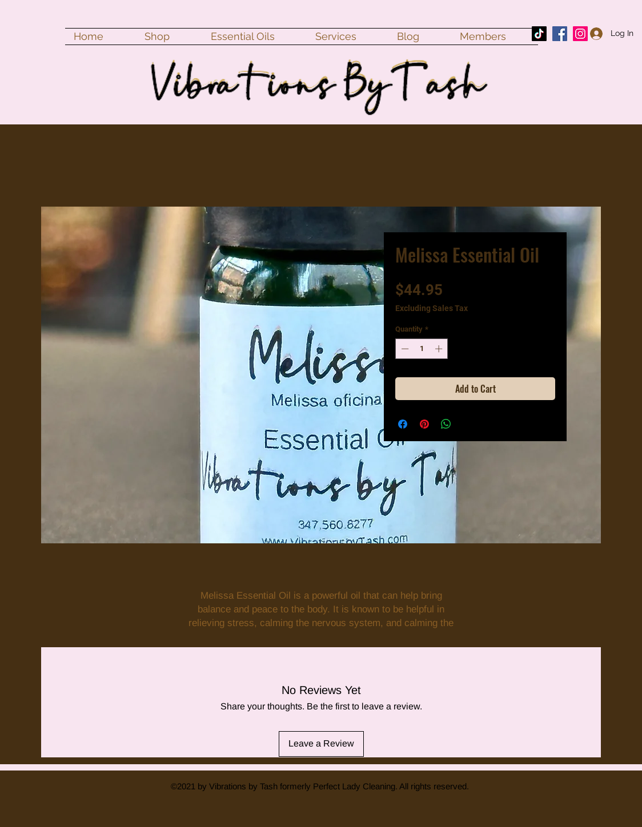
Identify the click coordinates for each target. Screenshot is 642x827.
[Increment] (440, 348)
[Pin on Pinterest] (424, 424)
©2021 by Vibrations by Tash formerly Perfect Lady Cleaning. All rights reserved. (320, 786)
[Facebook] (559, 33)
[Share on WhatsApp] (446, 424)
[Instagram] (580, 33)
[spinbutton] (422, 348)
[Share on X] (468, 424)
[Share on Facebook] (403, 424)
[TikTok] (539, 33)
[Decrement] (404, 348)
